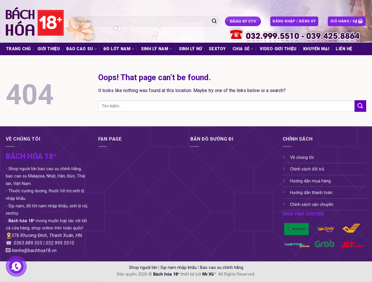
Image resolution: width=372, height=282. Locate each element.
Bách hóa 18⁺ (166, 274)
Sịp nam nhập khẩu (178, 267)
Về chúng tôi (302, 157)
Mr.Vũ (208, 274)
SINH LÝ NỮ (190, 48)
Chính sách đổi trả (307, 169)
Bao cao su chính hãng (221, 267)
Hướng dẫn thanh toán (311, 192)
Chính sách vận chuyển (311, 204)
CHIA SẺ (243, 49)
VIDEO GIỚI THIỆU (278, 48)
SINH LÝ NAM (156, 49)
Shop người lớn (143, 267)
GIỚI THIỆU (48, 48)
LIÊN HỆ (344, 48)
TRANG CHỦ (18, 48)
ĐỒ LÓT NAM (118, 49)
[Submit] (214, 21)
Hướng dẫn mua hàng (310, 181)
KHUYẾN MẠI (316, 48)
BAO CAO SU (81, 49)
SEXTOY (217, 48)
